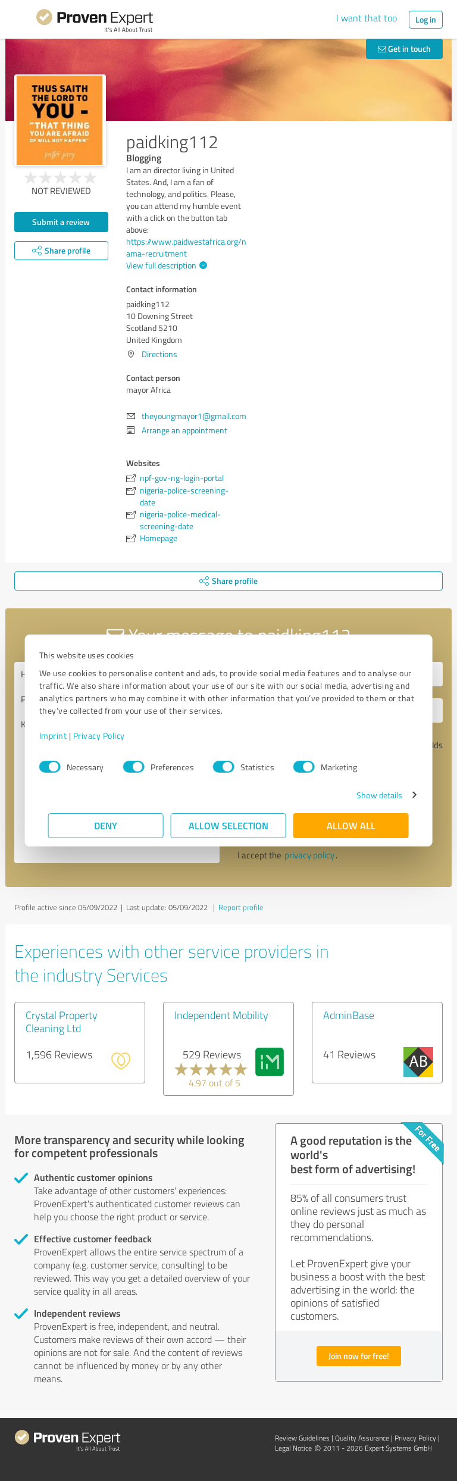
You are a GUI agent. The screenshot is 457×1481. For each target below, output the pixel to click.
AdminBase (348, 1015)
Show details (370, 795)
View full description (165, 265)
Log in (425, 19)
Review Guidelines (302, 1438)
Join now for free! (358, 1355)
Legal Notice (293, 1448)
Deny (106, 825)
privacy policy (309, 855)
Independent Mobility (221, 1015)
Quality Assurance (362, 1438)
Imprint (62, 735)
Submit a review (61, 221)
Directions (159, 354)
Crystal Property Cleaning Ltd (62, 1021)
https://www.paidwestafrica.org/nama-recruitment (186, 247)
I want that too (366, 17)
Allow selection (228, 825)
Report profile (241, 907)
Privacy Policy (108, 735)
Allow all (351, 825)
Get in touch (404, 48)
